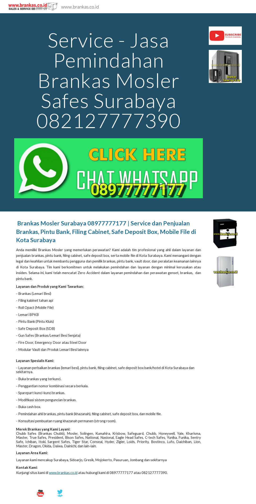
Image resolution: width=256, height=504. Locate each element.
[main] (108, 82)
